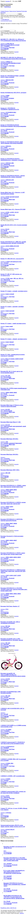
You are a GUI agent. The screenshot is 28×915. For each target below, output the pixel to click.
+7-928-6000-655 (5, 19)
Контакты (3, 12)
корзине (8, 1)
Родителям (24, 11)
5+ (6, 20)
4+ (5, 20)
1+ (1, 20)
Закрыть (22, 913)
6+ (7, 20)
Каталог (7, 11)
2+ (2, 20)
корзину (17, 51)
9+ (11, 20)
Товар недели (12, 11)
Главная (3, 11)
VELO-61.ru (7, 6)
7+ (8, 20)
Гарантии (18, 11)
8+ (10, 20)
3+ (3, 20)
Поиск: (2, 14)
